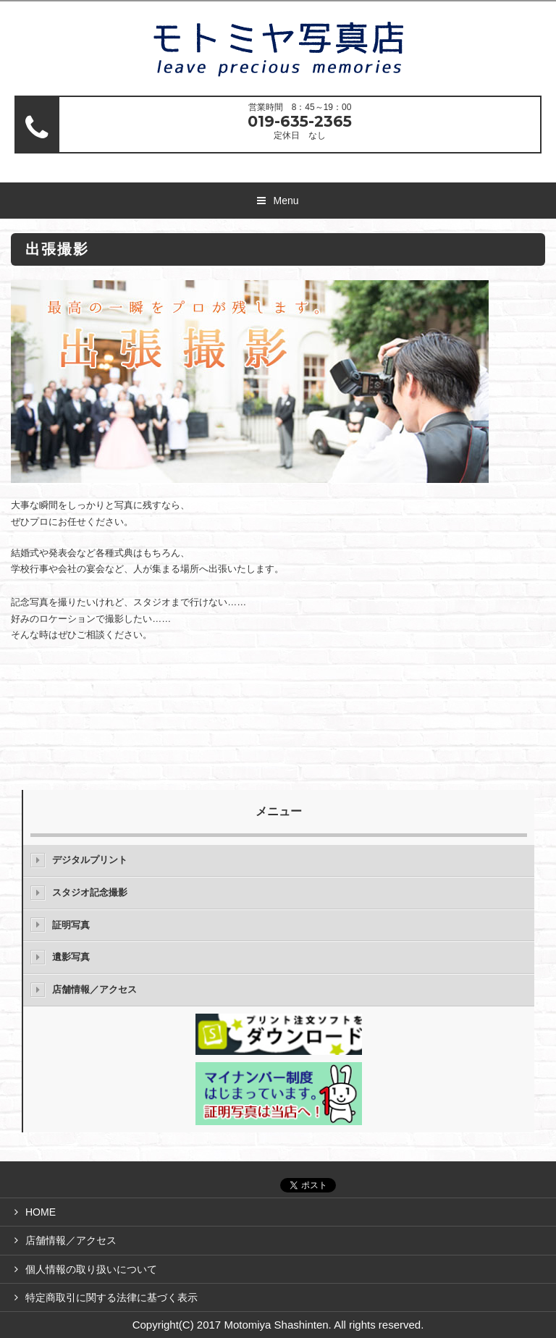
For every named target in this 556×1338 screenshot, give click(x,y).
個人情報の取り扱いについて (91, 1269)
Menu (285, 200)
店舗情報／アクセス (94, 989)
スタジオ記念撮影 (89, 892)
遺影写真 (71, 956)
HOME (40, 1212)
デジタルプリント (89, 859)
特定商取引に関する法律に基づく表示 (111, 1297)
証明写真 (71, 925)
